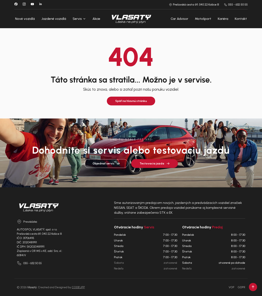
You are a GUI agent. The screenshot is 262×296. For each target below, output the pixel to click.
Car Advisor (179, 19)
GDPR (241, 287)
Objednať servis (106, 163)
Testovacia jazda (154, 163)
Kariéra (223, 19)
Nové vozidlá (25, 19)
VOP (231, 287)
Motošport (203, 19)
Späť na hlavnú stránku (131, 101)
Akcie (96, 19)
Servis (79, 19)
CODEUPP (78, 287)
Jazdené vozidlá (53, 19)
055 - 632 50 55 (236, 4)
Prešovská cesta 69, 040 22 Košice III (194, 4)
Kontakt (241, 19)
